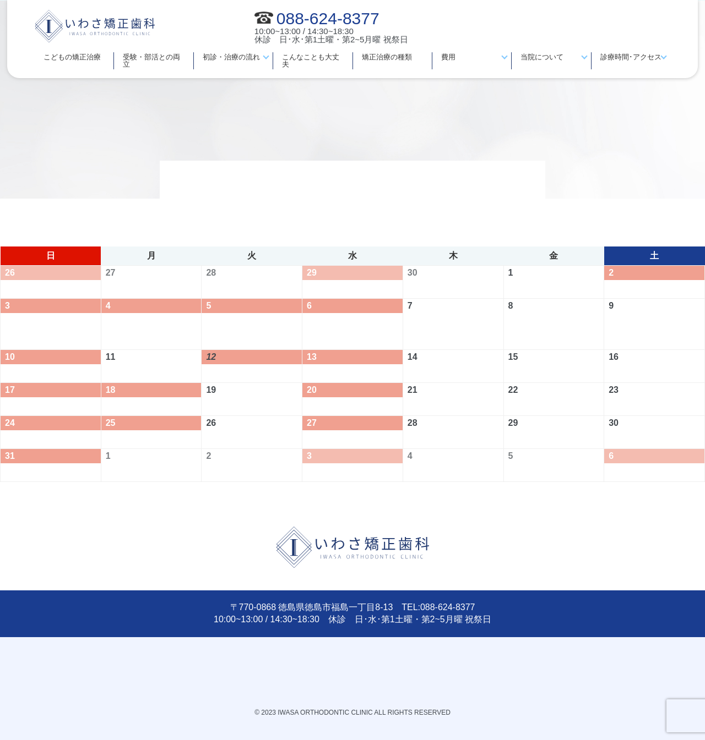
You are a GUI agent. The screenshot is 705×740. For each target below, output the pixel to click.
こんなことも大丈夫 (310, 60)
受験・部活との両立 (151, 60)
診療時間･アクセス (630, 57)
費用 (448, 57)
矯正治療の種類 (387, 57)
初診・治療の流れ (231, 57)
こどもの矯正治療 (72, 57)
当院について (541, 57)
